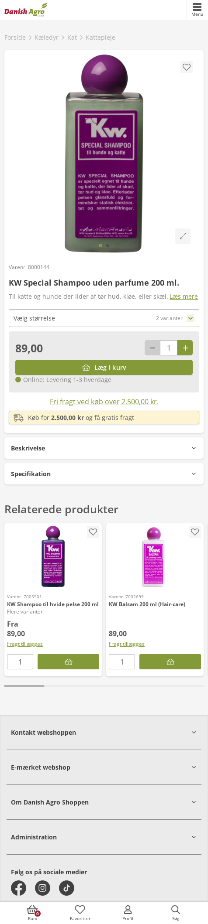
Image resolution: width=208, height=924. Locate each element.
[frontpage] (26, 10)
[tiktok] (66, 888)
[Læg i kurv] (104, 367)
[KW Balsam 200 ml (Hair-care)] (155, 556)
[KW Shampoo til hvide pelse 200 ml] (53, 556)
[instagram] (42, 888)
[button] (104, 448)
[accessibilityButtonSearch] (176, 913)
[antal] (168, 347)
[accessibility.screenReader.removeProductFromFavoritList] (93, 532)
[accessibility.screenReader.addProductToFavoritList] (195, 532)
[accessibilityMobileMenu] (197, 10)
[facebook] (18, 888)
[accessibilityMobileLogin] (128, 913)
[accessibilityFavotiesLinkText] (80, 913)
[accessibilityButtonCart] (32, 913)
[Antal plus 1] (185, 347)
